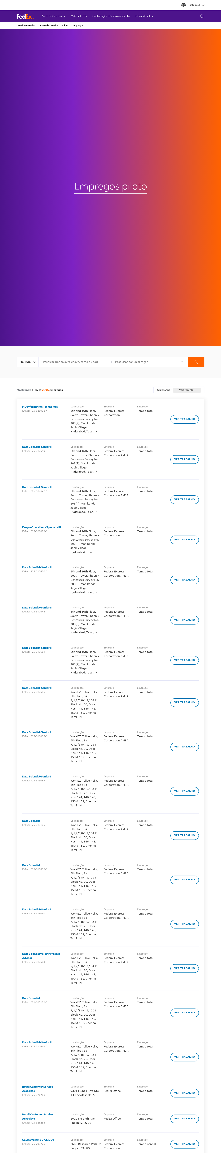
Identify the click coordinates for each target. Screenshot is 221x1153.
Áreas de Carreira (49, 25)
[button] (182, 362)
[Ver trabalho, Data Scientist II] (184, 835)
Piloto (65, 25)
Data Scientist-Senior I (36, 732)
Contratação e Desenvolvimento (111, 16)
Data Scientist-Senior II (36, 447)
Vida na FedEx (79, 16)
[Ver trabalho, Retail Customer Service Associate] (184, 1093)
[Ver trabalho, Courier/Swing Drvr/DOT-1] (184, 1144)
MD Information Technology (40, 407)
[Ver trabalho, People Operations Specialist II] (184, 540)
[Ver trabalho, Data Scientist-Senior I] (184, 747)
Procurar (196, 362)
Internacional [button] (144, 16)
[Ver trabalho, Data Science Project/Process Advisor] (184, 968)
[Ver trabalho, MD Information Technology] (184, 419)
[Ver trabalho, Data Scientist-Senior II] (184, 459)
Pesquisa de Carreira (201, 16)
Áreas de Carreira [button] (54, 16)
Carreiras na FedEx (26, 25)
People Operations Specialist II (41, 527)
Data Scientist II (32, 821)
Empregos (78, 25)
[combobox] (73, 362)
